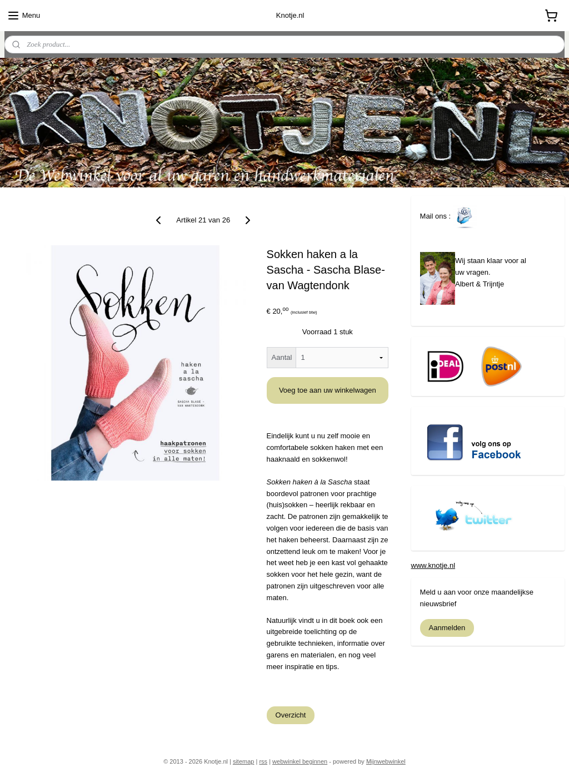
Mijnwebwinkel (386, 761)
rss (263, 761)
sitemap (243, 761)
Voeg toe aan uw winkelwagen (327, 390)
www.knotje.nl (433, 565)
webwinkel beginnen (299, 761)
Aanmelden (447, 627)
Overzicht (291, 715)
